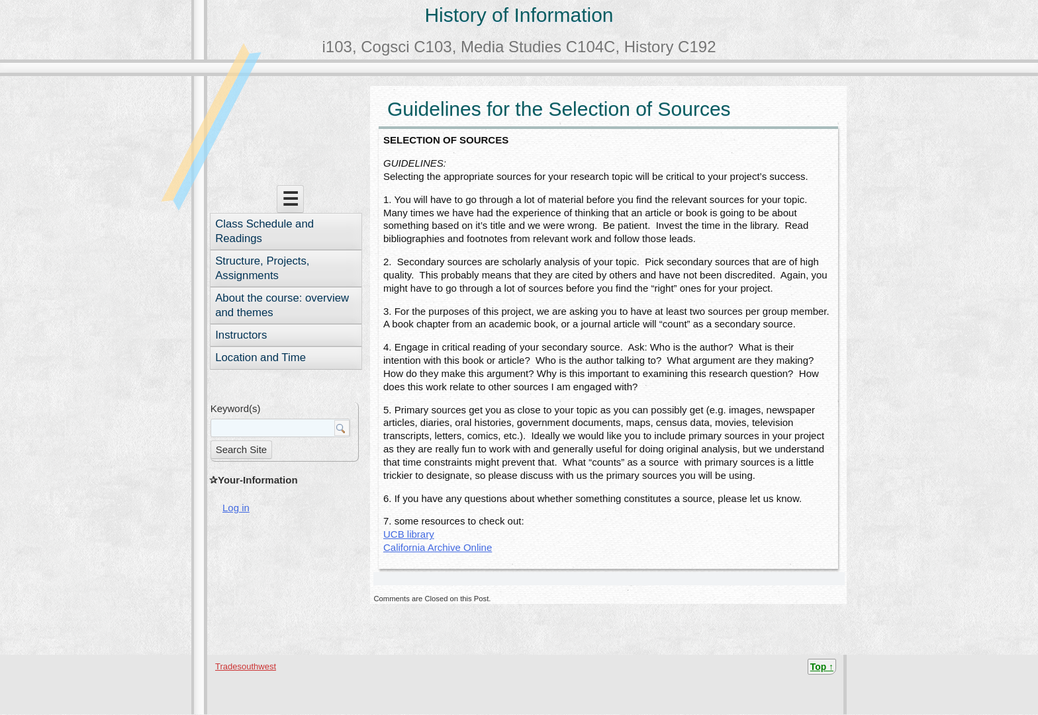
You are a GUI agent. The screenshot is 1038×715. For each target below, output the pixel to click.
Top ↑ (821, 666)
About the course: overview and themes (282, 305)
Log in (236, 507)
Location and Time (260, 357)
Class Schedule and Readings (264, 231)
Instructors (241, 335)
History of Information (518, 15)
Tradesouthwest (245, 666)
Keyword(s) (236, 408)
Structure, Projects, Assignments (262, 268)
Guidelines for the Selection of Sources (559, 109)
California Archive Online (437, 547)
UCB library (408, 534)
